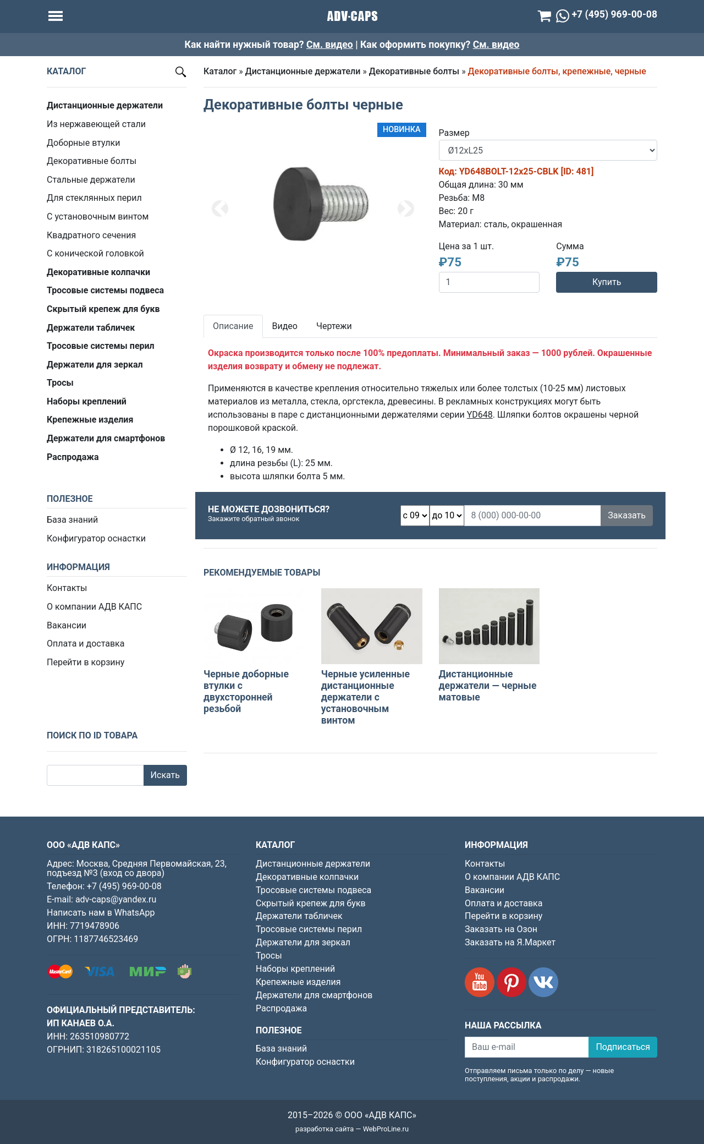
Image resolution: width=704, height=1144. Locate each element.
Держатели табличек (299, 916)
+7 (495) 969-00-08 (124, 886)
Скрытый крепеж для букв (311, 903)
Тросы (269, 955)
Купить (606, 282)
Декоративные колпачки (307, 877)
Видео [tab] (285, 326)
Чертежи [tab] (334, 326)
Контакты (67, 588)
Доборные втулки (83, 143)
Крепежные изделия (298, 982)
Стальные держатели (91, 179)
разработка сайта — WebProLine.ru (352, 1129)
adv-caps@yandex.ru (115, 899)
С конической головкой (95, 253)
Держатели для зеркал (303, 942)
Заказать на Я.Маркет (510, 942)
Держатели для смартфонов (314, 995)
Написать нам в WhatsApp (101, 912)
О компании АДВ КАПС (94, 606)
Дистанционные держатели (303, 71)
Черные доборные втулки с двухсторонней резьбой (246, 691)
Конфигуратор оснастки (96, 538)
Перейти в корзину (85, 662)
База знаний (72, 519)
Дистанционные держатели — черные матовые (488, 686)
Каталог (220, 71)
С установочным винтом (97, 216)
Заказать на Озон (501, 929)
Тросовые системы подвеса (313, 890)
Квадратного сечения (91, 235)
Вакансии (66, 625)
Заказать (627, 515)
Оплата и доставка (85, 643)
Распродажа (281, 1008)
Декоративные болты (91, 161)
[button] (220, 209)
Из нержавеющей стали (96, 124)
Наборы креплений (295, 969)
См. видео (329, 44)
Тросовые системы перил (309, 929)
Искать (165, 775)
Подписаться (623, 1047)
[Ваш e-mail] (527, 1047)
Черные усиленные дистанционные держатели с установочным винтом (365, 697)
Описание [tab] (233, 326)
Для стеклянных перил (94, 198)
